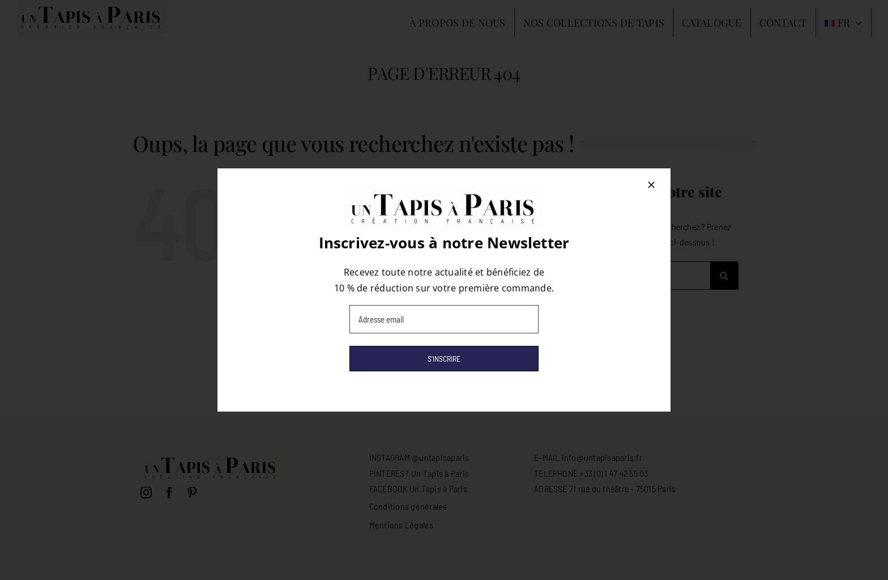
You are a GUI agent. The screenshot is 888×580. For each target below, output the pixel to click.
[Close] (651, 185)
